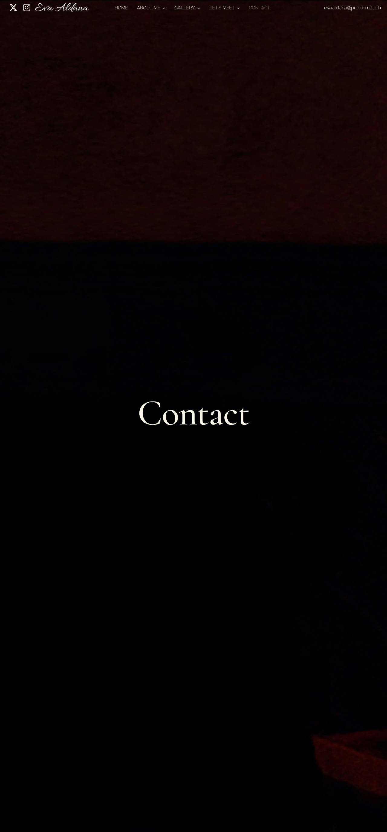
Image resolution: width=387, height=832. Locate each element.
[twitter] (13, 7)
